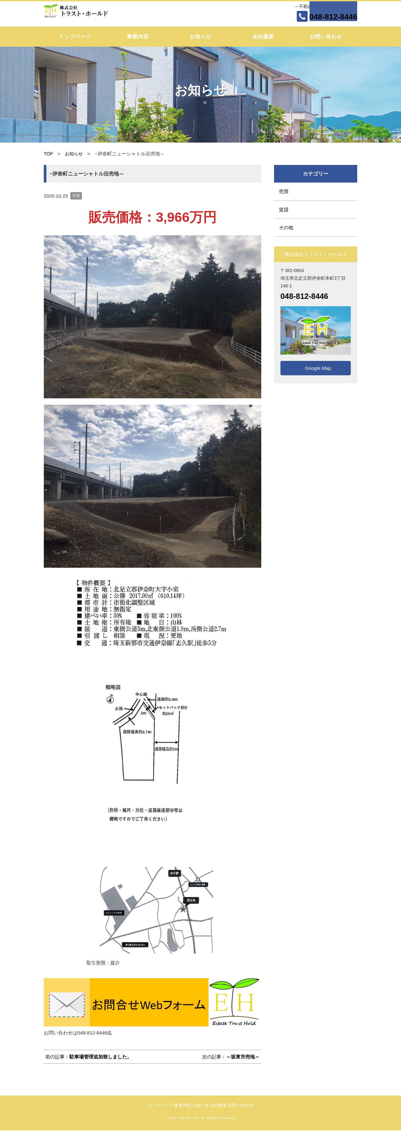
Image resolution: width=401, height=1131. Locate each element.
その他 (286, 227)
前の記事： (88, 1056)
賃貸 (283, 209)
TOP (48, 153)
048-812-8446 (333, 16)
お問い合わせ (326, 36)
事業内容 (138, 36)
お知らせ (200, 36)
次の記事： (231, 1056)
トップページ (75, 36)
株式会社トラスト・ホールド (87, 13)
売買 (76, 195)
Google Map (315, 368)
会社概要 (263, 36)
